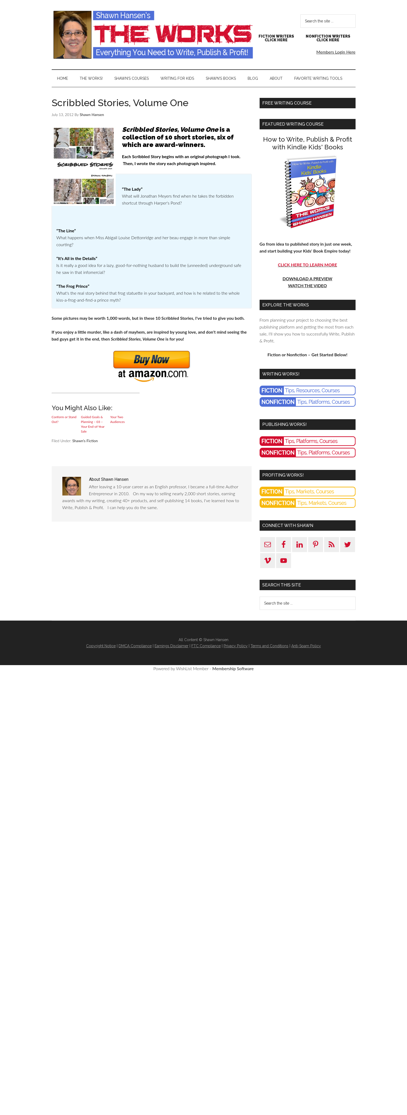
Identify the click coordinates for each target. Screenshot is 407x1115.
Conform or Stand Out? (64, 419)
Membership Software (233, 668)
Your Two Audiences (117, 419)
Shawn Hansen (153, 34)
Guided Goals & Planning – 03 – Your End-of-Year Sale (92, 424)
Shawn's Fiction (85, 440)
